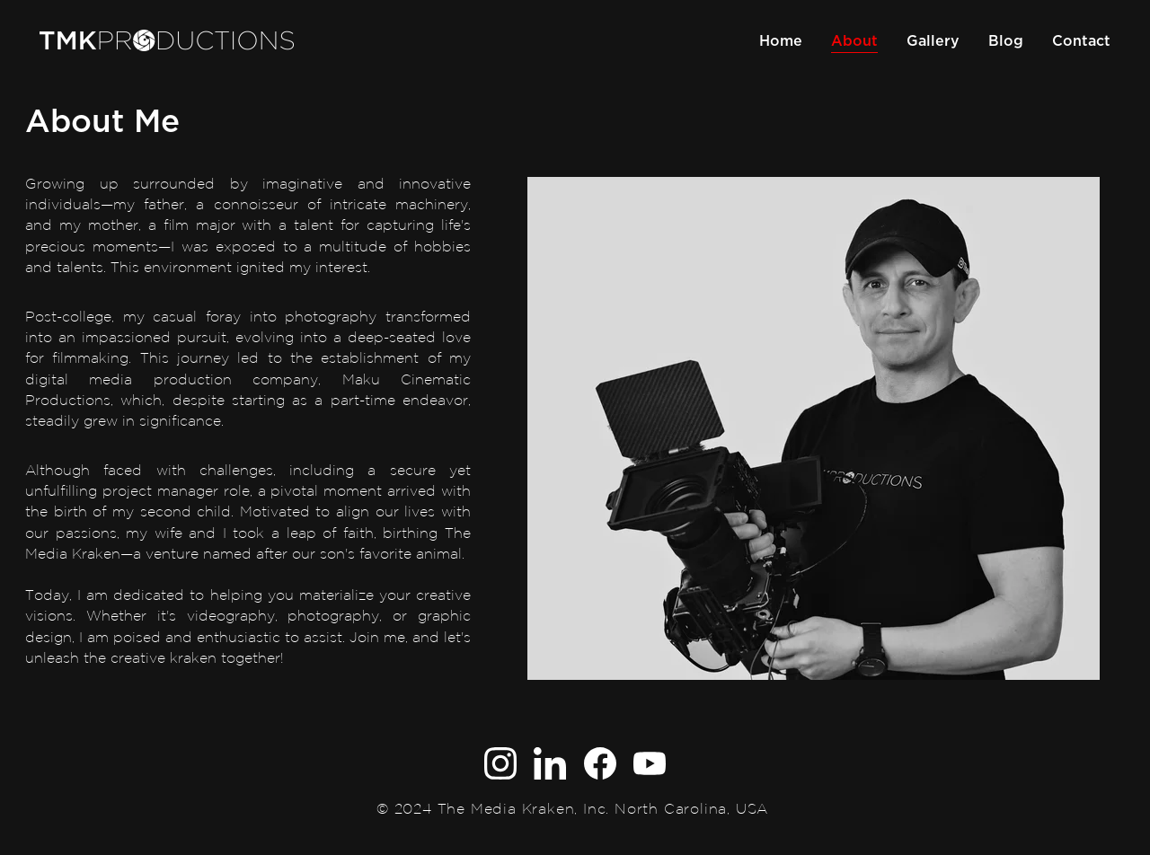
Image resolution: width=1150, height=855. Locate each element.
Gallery (933, 40)
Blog (1005, 40)
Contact (1081, 40)
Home (780, 40)
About (854, 40)
